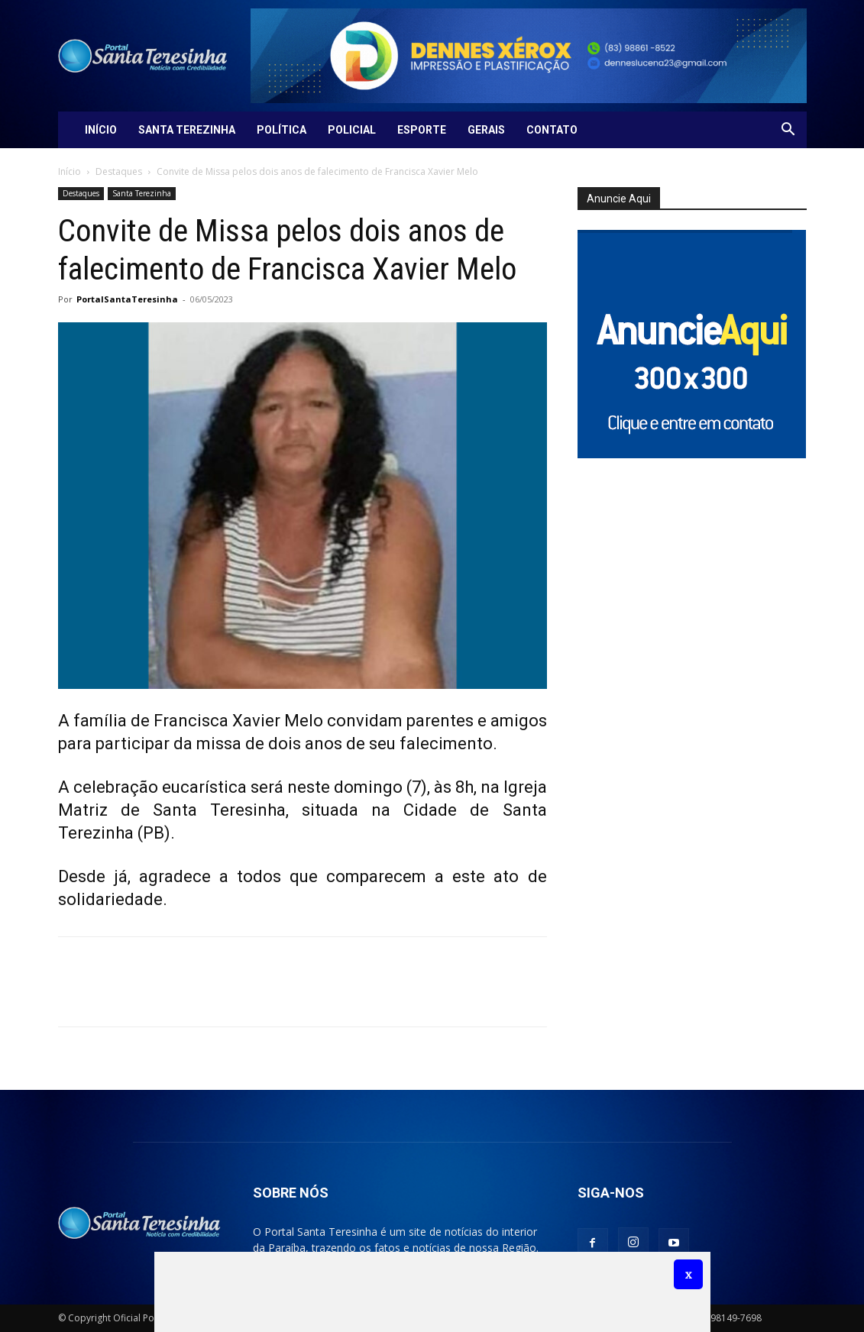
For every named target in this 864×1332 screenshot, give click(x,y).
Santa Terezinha (186, 130)
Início (101, 130)
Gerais (486, 130)
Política (281, 130)
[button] (788, 131)
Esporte (421, 130)
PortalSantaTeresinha (127, 299)
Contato (552, 130)
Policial (352, 130)
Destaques (118, 171)
